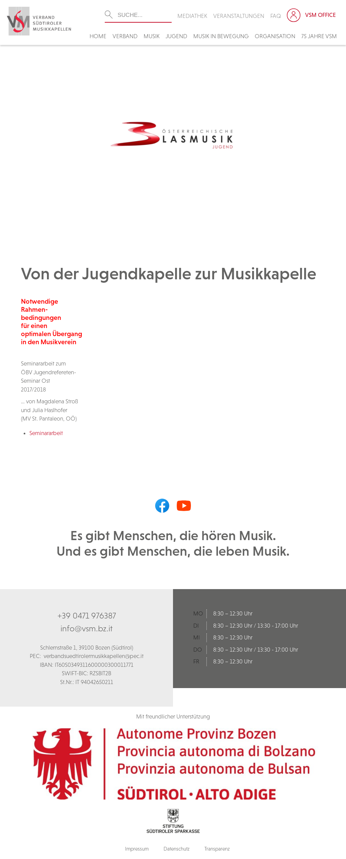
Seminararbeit (46, 433)
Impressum (137, 849)
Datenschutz (177, 849)
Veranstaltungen (238, 15)
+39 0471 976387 (86, 615)
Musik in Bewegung (221, 36)
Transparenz (217, 849)
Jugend (176, 36)
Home (98, 36)
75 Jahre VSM (319, 36)
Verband (125, 36)
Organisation (275, 36)
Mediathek (192, 15)
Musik (151, 36)
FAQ (275, 15)
